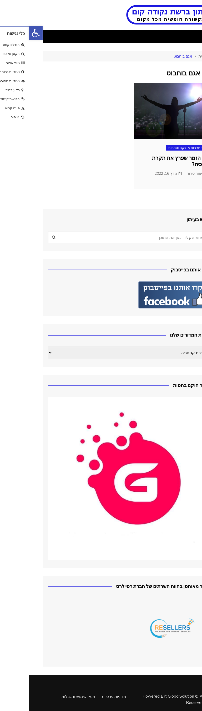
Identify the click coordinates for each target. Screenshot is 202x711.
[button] (7, 33)
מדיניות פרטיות (85, 696)
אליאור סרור (168, 173)
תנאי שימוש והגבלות (49, 696)
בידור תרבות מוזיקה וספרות (159, 148)
